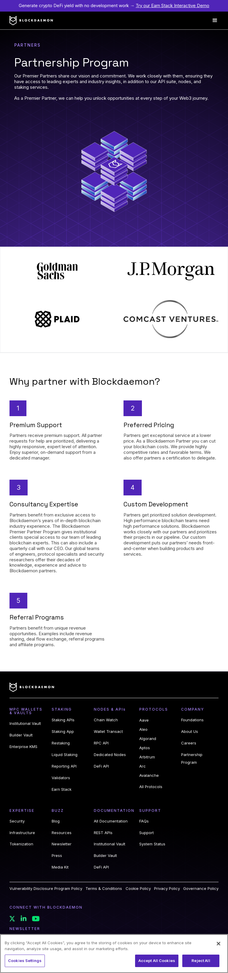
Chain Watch (106, 719)
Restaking (61, 743)
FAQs (144, 821)
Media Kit (60, 867)
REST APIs (103, 832)
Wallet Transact (108, 731)
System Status (152, 844)
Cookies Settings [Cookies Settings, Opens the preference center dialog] (25, 960)
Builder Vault (21, 735)
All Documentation (111, 821)
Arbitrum (147, 757)
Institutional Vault (25, 723)
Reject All (200, 960)
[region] (114, 953)
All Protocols (150, 786)
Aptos (144, 747)
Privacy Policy (167, 888)
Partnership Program (191, 758)
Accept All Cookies (156, 960)
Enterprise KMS (23, 746)
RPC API (101, 743)
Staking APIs (63, 719)
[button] (214, 20)
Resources (62, 832)
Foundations (192, 719)
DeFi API (101, 766)
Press (57, 855)
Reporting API (64, 766)
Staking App (63, 731)
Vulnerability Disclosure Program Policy (46, 888)
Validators (61, 777)
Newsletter (62, 844)
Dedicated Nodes (110, 754)
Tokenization (21, 844)
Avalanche (149, 775)
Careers (188, 743)
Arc (142, 766)
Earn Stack (62, 789)
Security (17, 821)
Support (146, 832)
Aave (144, 720)
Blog (56, 821)
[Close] (218, 943)
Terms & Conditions (104, 888)
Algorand (147, 738)
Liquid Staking (64, 754)
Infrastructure (22, 832)
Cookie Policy (138, 888)
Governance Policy (200, 888)
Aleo (143, 729)
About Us (189, 731)
